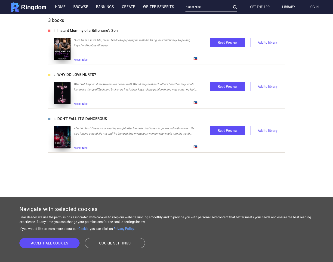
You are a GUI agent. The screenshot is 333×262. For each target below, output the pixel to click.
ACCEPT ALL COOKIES (49, 243)
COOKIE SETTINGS (115, 243)
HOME (60, 7)
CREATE (128, 7)
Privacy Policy (124, 229)
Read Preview (227, 42)
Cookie (83, 229)
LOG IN (313, 7)
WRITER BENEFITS (158, 7)
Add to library (268, 42)
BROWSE (80, 7)
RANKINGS (105, 7)
